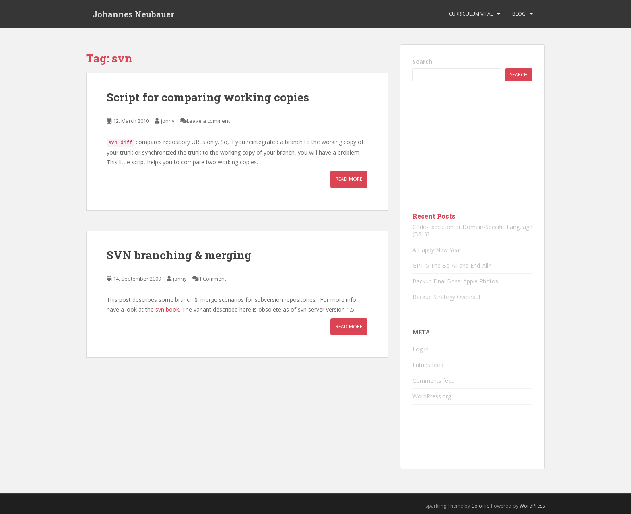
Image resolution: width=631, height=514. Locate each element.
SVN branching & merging (179, 255)
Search (422, 61)
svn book (167, 309)
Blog (519, 13)
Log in (420, 349)
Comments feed (433, 380)
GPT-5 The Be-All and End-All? (451, 265)
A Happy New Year (436, 250)
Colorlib (480, 505)
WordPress (532, 505)
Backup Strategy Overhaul (446, 297)
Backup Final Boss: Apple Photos (455, 281)
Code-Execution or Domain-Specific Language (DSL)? (472, 230)
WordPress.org (431, 396)
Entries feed (427, 365)
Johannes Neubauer (133, 14)
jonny (168, 120)
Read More (349, 178)
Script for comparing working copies (208, 97)
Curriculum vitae (471, 13)
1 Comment (212, 278)
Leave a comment (208, 120)
